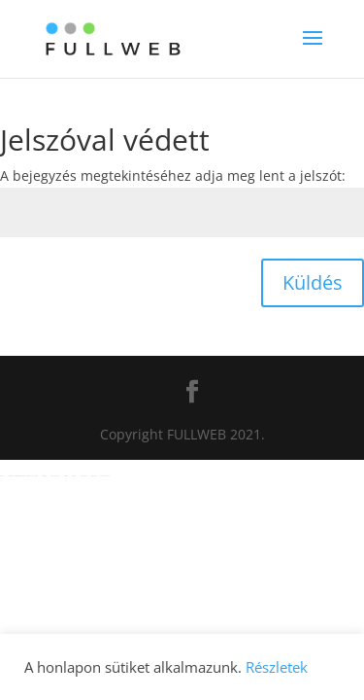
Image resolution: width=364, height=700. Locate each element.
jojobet (74, 475)
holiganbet (83, 475)
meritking (44, 475)
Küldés (312, 282)
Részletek (277, 667)
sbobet (2, 475)
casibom (66, 475)
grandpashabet (55, 475)
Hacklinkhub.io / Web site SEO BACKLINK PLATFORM (23, 475)
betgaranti (93, 475)
